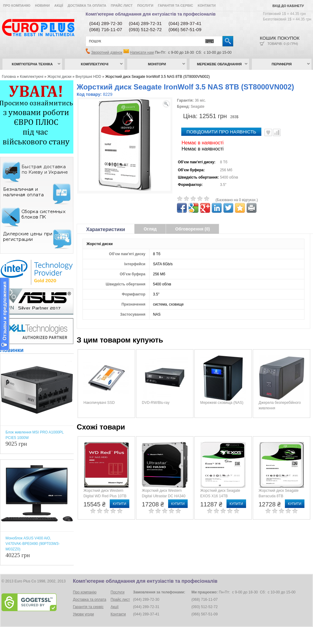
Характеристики (105, 229)
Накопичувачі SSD (99, 402)
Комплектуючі (95, 64)
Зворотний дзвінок (106, 52)
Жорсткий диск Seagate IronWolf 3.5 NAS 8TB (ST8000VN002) (157, 76)
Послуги (145, 5)
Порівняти (277, 132)
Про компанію (16, 5)
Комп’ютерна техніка (32, 64)
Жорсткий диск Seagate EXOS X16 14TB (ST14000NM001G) (220, 496)
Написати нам (142, 52)
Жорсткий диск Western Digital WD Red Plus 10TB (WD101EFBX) (105, 496)
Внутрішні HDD (88, 76)
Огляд (150, 229)
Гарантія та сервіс (175, 5)
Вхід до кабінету (288, 6)
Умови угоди (83, 614)
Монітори (157, 64)
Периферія (282, 64)
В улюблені (268, 132)
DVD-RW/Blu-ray (155, 402)
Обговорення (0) (192, 229)
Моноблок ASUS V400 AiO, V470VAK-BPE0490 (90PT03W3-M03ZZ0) (33, 543)
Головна (9, 76)
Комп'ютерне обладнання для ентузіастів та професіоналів (150, 14)
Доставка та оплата (87, 5)
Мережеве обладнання (219, 64)
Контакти (207, 5)
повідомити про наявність (221, 131)
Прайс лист (122, 5)
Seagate (197, 106)
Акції (58, 5)
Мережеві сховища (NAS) (221, 402)
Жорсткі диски (59, 76)
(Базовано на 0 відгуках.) (236, 200)
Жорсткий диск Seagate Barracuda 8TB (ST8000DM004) (279, 496)
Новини (42, 5)
